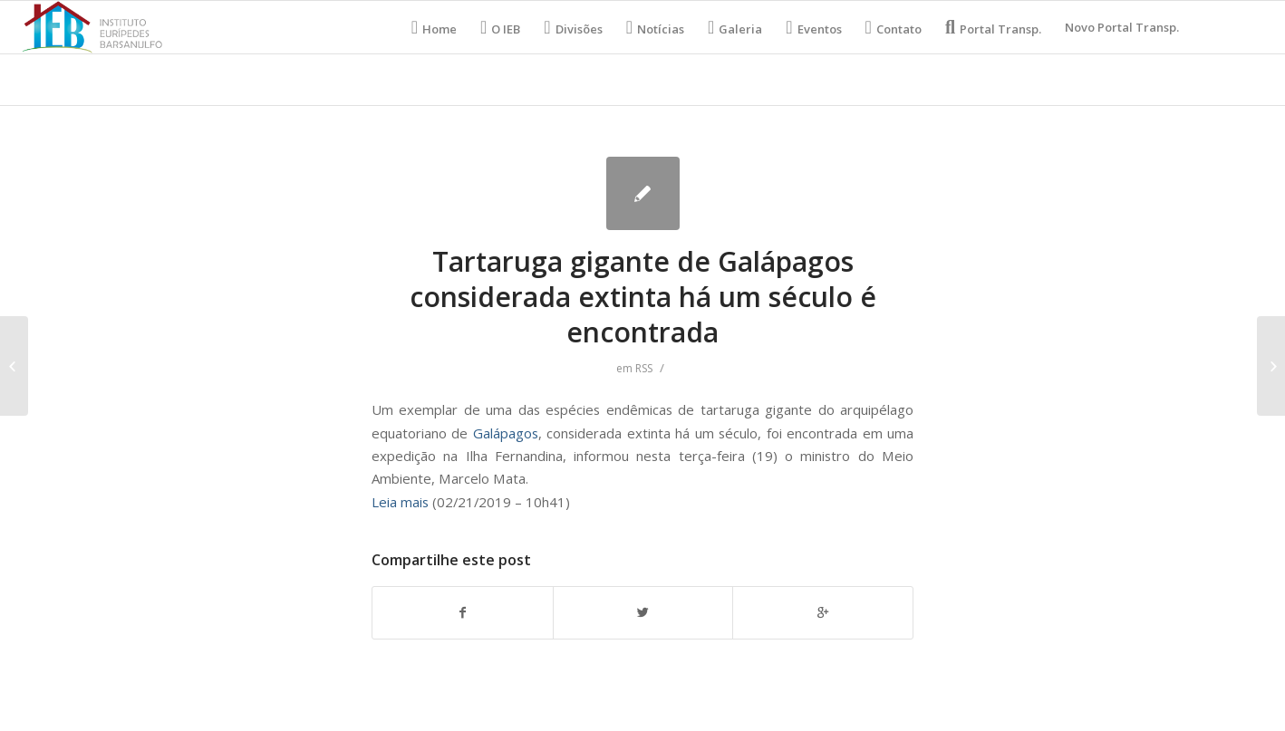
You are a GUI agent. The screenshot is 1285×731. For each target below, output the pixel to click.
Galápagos (505, 433)
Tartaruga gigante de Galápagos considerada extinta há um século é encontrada (643, 297)
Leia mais (400, 502)
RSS (643, 368)
